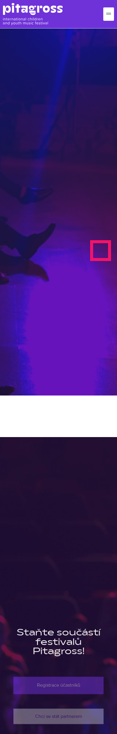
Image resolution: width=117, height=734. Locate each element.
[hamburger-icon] (108, 14)
